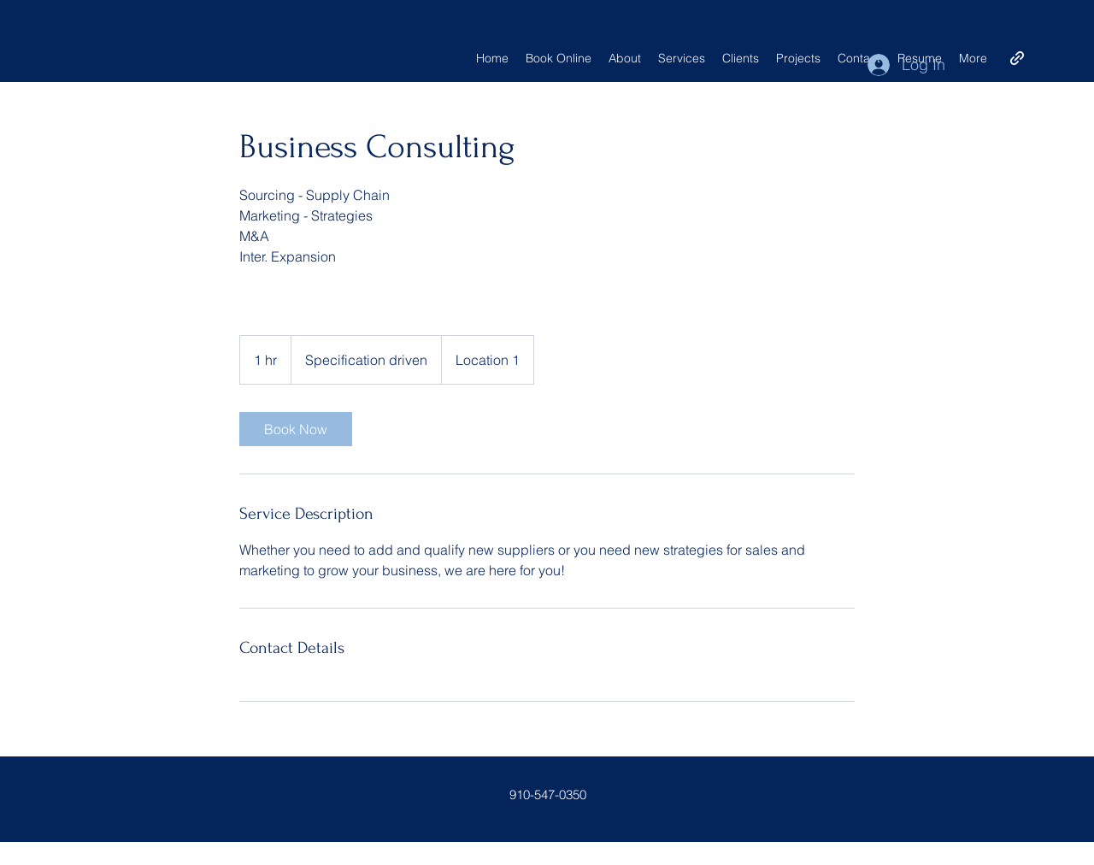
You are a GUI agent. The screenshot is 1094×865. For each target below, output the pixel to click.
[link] (295, 429)
